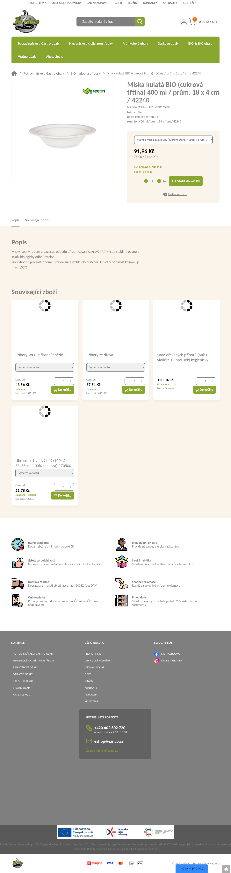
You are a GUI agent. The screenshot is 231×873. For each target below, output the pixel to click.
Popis (15, 220)
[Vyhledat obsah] (140, 21)
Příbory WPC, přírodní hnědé (39, 355)
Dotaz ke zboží (177, 194)
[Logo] (25, 22)
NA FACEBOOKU (170, 654)
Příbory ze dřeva (99, 355)
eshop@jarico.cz (108, 741)
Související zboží (37, 220)
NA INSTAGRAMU (171, 660)
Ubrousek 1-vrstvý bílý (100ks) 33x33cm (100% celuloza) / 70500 (43, 463)
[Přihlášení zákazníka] (184, 21)
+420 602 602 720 (109, 727)
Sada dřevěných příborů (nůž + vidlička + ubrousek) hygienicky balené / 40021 (182, 357)
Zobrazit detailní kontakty (102, 751)
